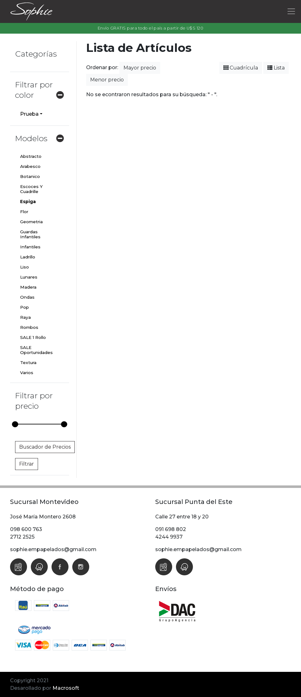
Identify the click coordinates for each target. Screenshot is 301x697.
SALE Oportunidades (36, 350)
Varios (26, 372)
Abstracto (30, 156)
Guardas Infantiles (30, 234)
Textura (28, 362)
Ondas (27, 297)
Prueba (29, 114)
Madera (28, 287)
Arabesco (30, 166)
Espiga (28, 201)
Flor (24, 211)
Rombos (29, 327)
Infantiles (30, 246)
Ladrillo (27, 256)
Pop (24, 307)
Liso (24, 266)
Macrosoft (65, 688)
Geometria (31, 221)
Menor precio (107, 80)
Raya (25, 317)
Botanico (30, 176)
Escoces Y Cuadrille (31, 189)
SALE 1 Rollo (33, 337)
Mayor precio (139, 68)
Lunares (28, 276)
